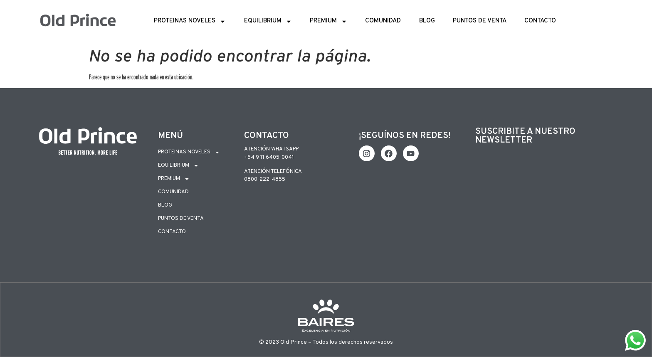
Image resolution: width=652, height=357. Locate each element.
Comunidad (383, 21)
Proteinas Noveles (190, 21)
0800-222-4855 (264, 179)
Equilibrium (268, 21)
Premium (328, 21)
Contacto (540, 21)
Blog (427, 21)
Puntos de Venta (479, 21)
